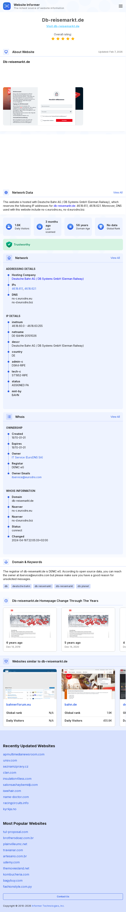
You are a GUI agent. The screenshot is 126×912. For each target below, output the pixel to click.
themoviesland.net (16, 868)
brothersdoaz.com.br (18, 838)
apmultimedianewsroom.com (23, 754)
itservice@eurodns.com (27, 477)
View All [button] (118, 192)
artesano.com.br (15, 856)
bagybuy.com (12, 880)
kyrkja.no (9, 809)
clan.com (9, 772)
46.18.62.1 (30, 288)
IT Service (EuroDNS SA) (27, 457)
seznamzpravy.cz (15, 766)
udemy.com (11, 862)
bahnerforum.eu (18, 704)
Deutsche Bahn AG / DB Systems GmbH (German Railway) (48, 278)
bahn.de (71, 704)
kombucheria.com (16, 874)
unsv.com (10, 760)
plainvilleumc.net (15, 844)
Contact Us (63, 896)
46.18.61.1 (17, 288)
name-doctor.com (16, 797)
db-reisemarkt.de (64, 205)
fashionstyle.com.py (17, 886)
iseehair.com (12, 791)
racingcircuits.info (16, 803)
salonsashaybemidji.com (20, 785)
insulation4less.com (17, 778)
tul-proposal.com (15, 832)
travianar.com (13, 850)
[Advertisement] (63, 75)
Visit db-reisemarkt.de (62, 26)
